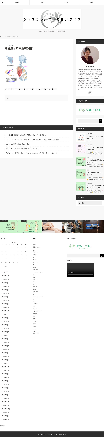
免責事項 (2, 425)
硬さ (34, 250)
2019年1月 (4, 398)
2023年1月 (4, 307)
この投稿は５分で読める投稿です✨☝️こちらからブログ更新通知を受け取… (95, 179)
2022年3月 (4, 339)
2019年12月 (5, 363)
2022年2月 (4, 342)
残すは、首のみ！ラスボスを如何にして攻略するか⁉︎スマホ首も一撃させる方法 (32, 139)
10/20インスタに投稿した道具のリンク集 (95, 137)
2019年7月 (4, 377)
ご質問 (34, 321)
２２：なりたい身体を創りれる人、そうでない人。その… (95, 186)
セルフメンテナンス (37, 311)
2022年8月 (4, 321)
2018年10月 (5, 409)
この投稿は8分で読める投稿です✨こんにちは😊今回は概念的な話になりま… (95, 191)
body (42, 2)
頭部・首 (35, 251)
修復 (34, 246)
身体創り (35, 301)
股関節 (34, 267)
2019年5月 (4, 384)
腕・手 (34, 259)
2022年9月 (4, 318)
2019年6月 (4, 381)
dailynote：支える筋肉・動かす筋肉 (18, 144)
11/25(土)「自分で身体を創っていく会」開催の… (95, 148)
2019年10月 (5, 370)
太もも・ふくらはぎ (37, 272)
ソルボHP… (89, 140)
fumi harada (90, 66)
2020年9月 (4, 349)
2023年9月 (4, 279)
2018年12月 (5, 402)
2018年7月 (4, 419)
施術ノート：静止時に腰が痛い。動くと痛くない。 (23, 148)
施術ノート (35, 318)
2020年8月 (4, 353)
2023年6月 (4, 290)
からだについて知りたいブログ (51, 434)
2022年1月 (4, 346)
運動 (34, 306)
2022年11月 (5, 311)
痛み (34, 277)
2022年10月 (5, 314)
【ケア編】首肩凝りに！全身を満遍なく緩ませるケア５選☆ (26, 135)
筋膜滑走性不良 (36, 247)
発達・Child (36, 333)
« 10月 (6, 266)
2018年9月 (4, 412)
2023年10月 (5, 276)
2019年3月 (4, 391)
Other (91, 2)
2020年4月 (4, 356)
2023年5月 (4, 293)
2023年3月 (4, 300)
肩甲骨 (34, 254)
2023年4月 (4, 297)
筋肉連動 (35, 313)
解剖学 (34, 323)
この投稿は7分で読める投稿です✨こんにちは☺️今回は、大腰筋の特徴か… (95, 166)
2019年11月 (5, 367)
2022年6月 (4, 328)
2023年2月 (4, 304)
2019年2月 (4, 395)
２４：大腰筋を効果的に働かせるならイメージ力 (95, 161)
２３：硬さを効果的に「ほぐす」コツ (95, 174)
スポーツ (35, 303)
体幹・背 (35, 262)
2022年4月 (4, 335)
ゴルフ (34, 308)
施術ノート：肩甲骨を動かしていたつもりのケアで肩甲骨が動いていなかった (32, 153)
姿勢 (34, 316)
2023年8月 (4, 283)
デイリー (66, 2)
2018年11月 (5, 405)
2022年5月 (4, 332)
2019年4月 (4, 388)
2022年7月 (4, 325)
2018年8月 (4, 416)
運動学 (34, 326)
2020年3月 (4, 360)
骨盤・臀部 (35, 269)
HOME (17, 2)
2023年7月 (4, 286)
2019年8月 (4, 374)
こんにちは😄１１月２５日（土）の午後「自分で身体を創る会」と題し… (95, 153)
